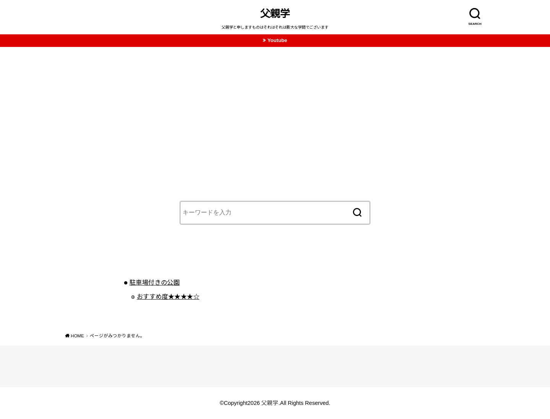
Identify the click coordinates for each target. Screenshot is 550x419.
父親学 (275, 13)
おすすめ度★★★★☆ (168, 296)
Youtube (277, 40)
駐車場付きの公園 (154, 282)
